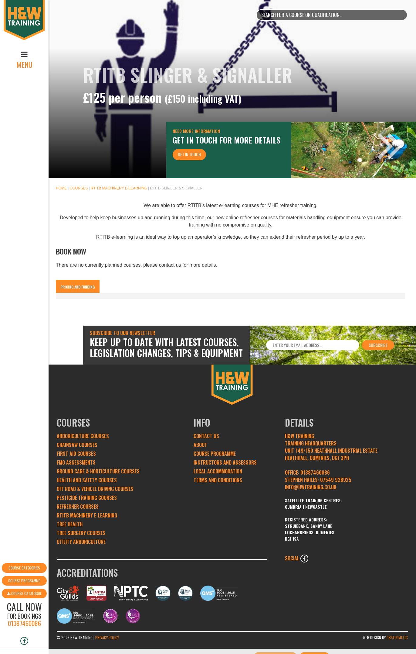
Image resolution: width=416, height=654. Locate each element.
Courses (79, 188)
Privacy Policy (107, 637)
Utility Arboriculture (81, 541)
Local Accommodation (218, 471)
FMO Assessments (76, 462)
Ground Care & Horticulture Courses (98, 471)
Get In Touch (189, 154)
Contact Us (206, 436)
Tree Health (70, 524)
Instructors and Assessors (225, 462)
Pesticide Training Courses (87, 497)
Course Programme (24, 554)
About (200, 444)
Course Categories (24, 542)
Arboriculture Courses (83, 436)
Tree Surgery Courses (81, 533)
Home (61, 188)
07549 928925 (335, 479)
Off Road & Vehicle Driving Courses (95, 489)
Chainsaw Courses (77, 444)
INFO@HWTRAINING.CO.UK (311, 487)
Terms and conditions (218, 480)
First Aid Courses (76, 453)
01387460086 (24, 597)
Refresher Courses (78, 506)
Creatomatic (397, 637)
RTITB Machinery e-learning (119, 188)
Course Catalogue (24, 567)
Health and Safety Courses (87, 480)
